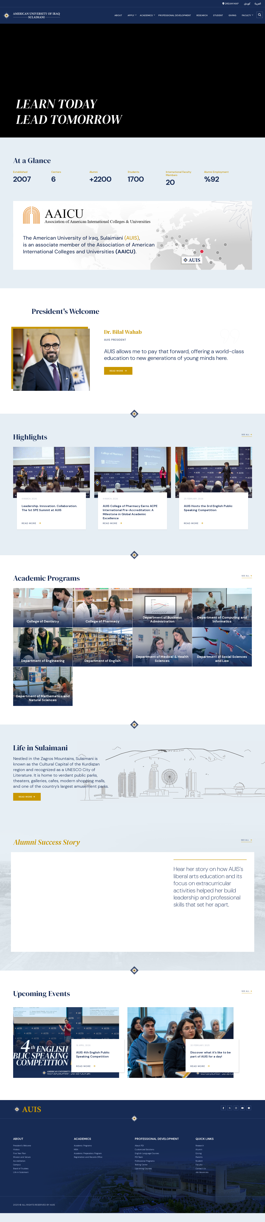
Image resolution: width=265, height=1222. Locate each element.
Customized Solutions (148, 1152)
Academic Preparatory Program (93, 1156)
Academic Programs (86, 1147)
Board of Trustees (24, 1176)
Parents (200, 1161)
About (117, 15)
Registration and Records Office (93, 1161)
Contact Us (202, 1176)
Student (217, 15)
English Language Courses (150, 1156)
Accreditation (21, 1166)
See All (245, 437)
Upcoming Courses (146, 1176)
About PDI (141, 1147)
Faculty (246, 15)
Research (200, 15)
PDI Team (140, 1161)
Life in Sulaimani (23, 1180)
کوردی (247, 4)
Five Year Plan (21, 1156)
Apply (130, 15)
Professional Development (173, 15)
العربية (258, 4)
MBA (76, 1152)
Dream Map (230, 3)
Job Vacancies (204, 1180)
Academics (146, 15)
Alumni (200, 1152)
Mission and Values (24, 1161)
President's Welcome (26, 1147)
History (17, 1152)
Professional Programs (148, 1166)
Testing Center (144, 1171)
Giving (231, 15)
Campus (18, 1171)
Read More (118, 371)
